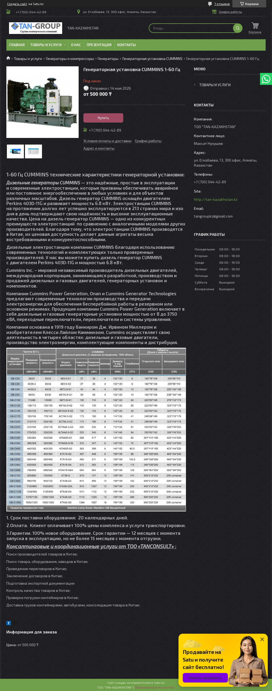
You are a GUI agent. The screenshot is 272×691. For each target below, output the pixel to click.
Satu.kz (159, 682)
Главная (17, 45)
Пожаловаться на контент (155, 687)
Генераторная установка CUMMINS (152, 58)
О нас (76, 45)
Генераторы (108, 58)
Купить (103, 118)
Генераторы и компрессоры (70, 58)
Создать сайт (17, 4)
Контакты (126, 45)
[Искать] (238, 28)
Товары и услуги (46, 45)
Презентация (99, 45)
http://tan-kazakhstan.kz (215, 199)
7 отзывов (222, 4)
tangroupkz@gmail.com (213, 216)
